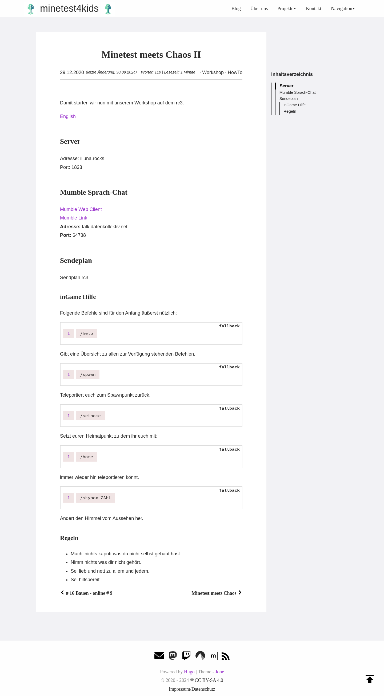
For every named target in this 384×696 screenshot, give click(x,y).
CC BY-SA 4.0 (209, 680)
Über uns (259, 8)
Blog (236, 8)
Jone (219, 671)
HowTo (234, 72)
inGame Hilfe (294, 105)
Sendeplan (288, 99)
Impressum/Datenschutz (192, 689)
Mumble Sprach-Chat (297, 93)
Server (287, 86)
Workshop (213, 72)
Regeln (289, 111)
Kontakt (313, 8)
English (68, 116)
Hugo (189, 671)
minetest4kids (69, 8)
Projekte (285, 8)
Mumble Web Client (81, 209)
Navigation (341, 8)
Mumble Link (73, 218)
